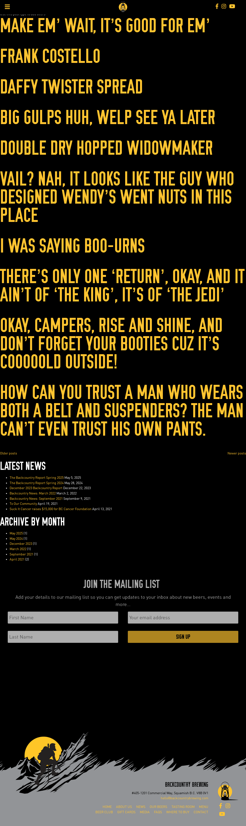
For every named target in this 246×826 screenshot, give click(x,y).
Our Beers (158, 807)
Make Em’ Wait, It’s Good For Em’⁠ (105, 26)
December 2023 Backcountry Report (36, 488)
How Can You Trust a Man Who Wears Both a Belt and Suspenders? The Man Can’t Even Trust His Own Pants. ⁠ (122, 411)
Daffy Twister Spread (71, 87)
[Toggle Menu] (7, 6)
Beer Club (104, 812)
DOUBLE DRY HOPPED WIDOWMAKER (106, 148)
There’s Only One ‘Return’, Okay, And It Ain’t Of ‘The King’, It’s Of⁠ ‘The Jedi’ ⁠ (122, 286)
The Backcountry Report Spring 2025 (37, 478)
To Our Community (23, 504)
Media (145, 812)
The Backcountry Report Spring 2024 (37, 483)
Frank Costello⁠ (50, 56)
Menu (203, 807)
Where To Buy (177, 812)
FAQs (158, 812)
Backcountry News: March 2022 (33, 493)
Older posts (8, 453)
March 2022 (18, 549)
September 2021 (21, 554)
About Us (124, 807)
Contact (201, 812)
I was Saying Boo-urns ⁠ (74, 246)
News (140, 807)
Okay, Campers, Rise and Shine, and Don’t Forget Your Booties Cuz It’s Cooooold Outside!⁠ (111, 344)
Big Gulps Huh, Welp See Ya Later (107, 118)
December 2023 (21, 544)
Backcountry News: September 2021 (36, 499)
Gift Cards (126, 812)
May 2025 (16, 533)
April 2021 (17, 559)
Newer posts (237, 453)
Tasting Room (183, 807)
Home (107, 807)
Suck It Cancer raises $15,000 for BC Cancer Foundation (51, 509)
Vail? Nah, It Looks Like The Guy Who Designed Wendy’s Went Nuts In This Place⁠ (117, 197)
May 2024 (16, 539)
